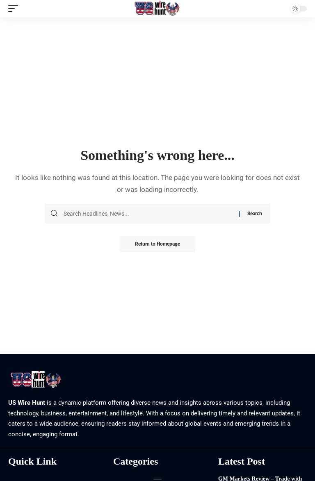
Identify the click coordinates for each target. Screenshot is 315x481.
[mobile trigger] (15, 8)
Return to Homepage (157, 244)
